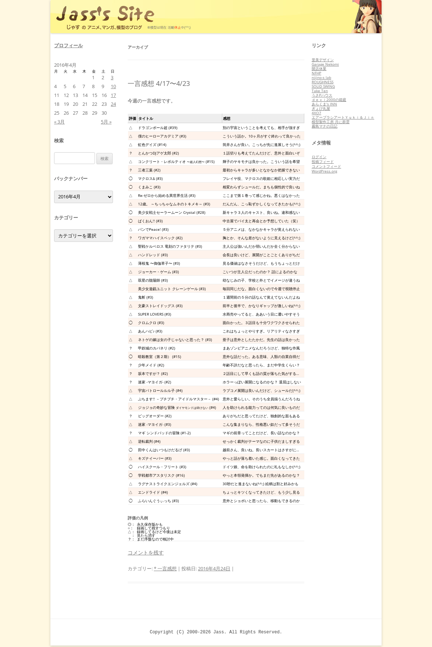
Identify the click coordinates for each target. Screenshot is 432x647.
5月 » (106, 121)
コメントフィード (326, 166)
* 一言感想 (165, 568)
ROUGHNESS (322, 81)
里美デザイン (323, 59)
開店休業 (319, 68)
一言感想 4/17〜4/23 (159, 83)
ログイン (319, 156)
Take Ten (320, 90)
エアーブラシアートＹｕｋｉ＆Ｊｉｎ (343, 117)
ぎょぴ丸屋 (321, 108)
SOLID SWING (323, 86)
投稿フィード (323, 161)
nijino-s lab (321, 77)
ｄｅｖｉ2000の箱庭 (329, 99)
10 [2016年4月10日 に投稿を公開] (113, 86)
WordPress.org (324, 171)
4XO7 (316, 112)
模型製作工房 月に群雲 (331, 121)
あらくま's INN (324, 104)
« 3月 (59, 121)
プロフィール (68, 45)
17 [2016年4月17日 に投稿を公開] (113, 95)
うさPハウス (322, 95)
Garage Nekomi (325, 64)
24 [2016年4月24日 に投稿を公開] (113, 104)
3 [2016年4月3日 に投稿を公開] (112, 77)
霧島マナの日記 (324, 126)
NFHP (316, 73)
